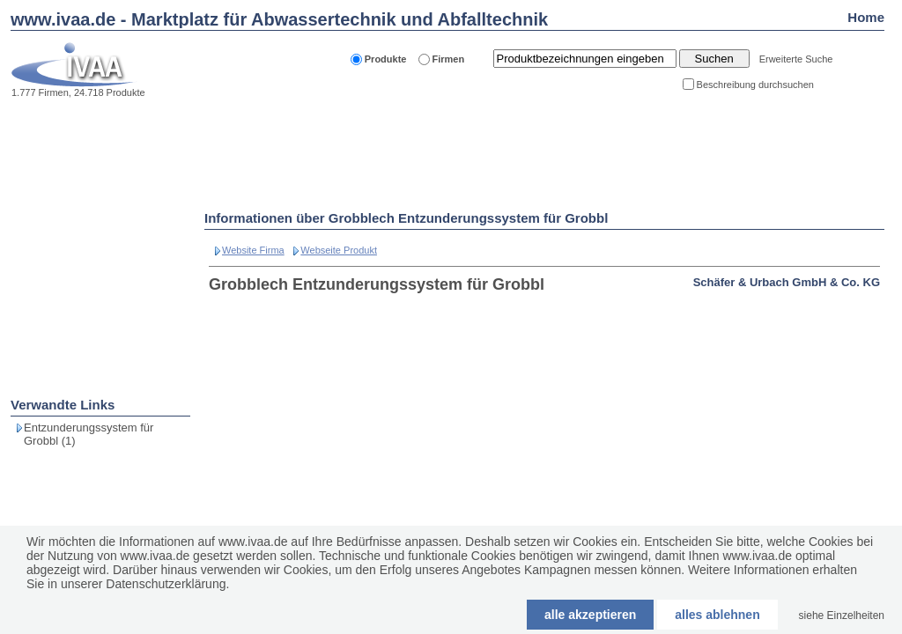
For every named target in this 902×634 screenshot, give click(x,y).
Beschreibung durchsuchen (755, 84)
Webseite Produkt (338, 250)
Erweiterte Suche (796, 59)
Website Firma (253, 250)
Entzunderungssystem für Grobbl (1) (88, 434)
